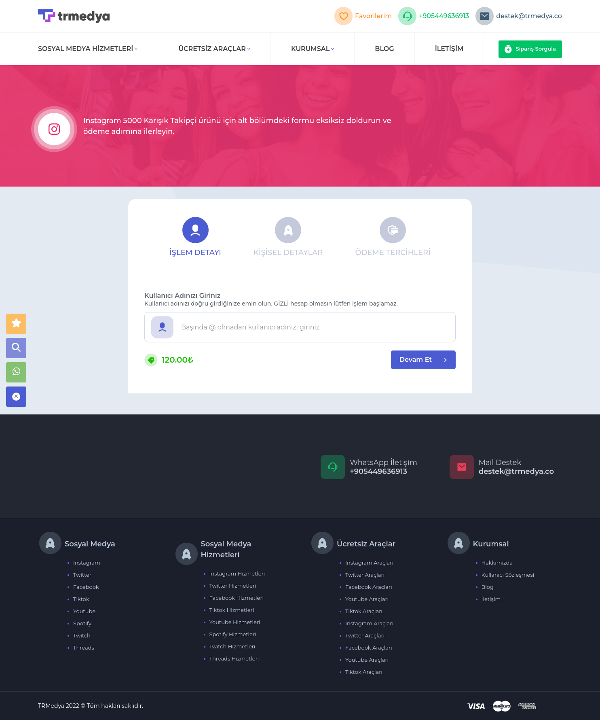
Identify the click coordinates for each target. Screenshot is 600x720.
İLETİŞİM (449, 49)
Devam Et (423, 359)
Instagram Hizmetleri (237, 573)
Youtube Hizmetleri (234, 622)
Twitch (82, 635)
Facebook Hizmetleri (236, 598)
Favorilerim (363, 16)
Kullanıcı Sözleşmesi (508, 574)
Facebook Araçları (368, 587)
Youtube (84, 611)
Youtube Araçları (367, 599)
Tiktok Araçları (363, 611)
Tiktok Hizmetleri (231, 610)
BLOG (384, 49)
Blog (488, 587)
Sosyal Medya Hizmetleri (87, 49)
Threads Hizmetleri (234, 658)
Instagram (86, 562)
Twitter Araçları (365, 574)
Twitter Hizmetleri (232, 585)
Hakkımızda (497, 562)
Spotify (82, 623)
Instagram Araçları (369, 562)
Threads (83, 647)
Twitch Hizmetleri (232, 646)
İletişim (491, 599)
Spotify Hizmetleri (232, 634)
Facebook (86, 587)
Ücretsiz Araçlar (214, 49)
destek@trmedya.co (518, 16)
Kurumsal (312, 49)
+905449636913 (433, 16)
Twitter (82, 574)
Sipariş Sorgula (530, 49)
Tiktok (81, 599)
